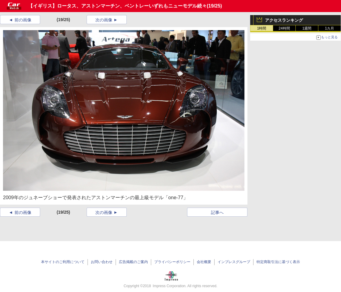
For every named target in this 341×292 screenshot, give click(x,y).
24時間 (284, 28)
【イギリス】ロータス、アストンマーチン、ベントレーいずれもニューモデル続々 (117, 5)
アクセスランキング (284, 20)
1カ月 (329, 28)
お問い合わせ (102, 262)
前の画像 (22, 19)
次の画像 (103, 19)
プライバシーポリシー (172, 262)
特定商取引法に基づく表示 (278, 262)
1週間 (307, 28)
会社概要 (204, 262)
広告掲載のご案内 (133, 262)
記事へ (217, 212)
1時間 (261, 28)
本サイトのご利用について (62, 262)
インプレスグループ (234, 262)
